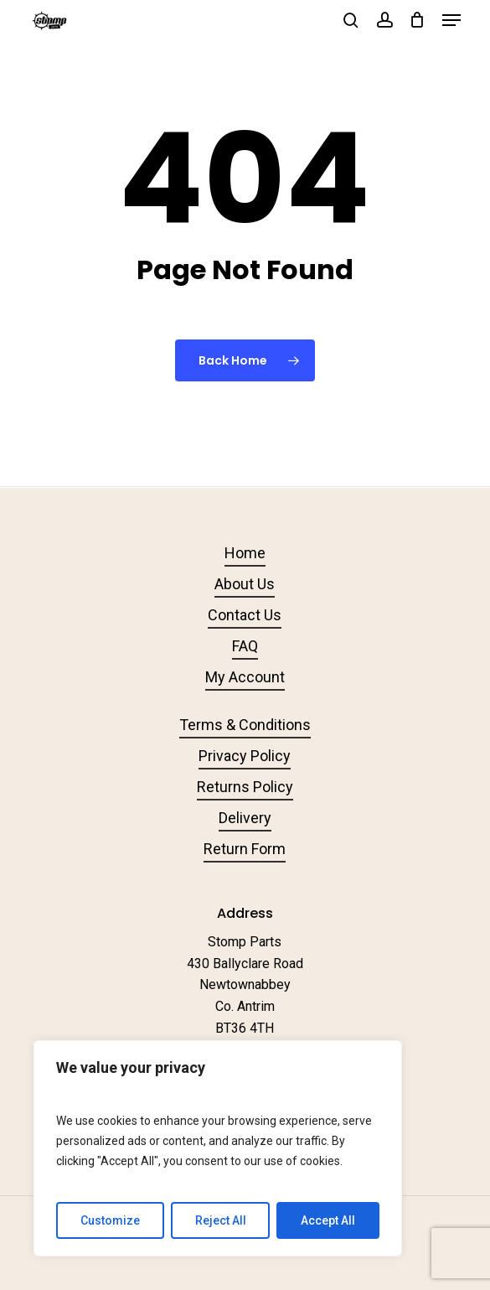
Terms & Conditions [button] (245, 724)
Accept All (328, 1220)
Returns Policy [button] (245, 786)
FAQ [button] (245, 646)
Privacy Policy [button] (245, 755)
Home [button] (245, 553)
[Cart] (417, 20)
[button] (451, 20)
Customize (110, 1220)
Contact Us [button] (244, 615)
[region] (218, 1148)
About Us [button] (244, 584)
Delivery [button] (245, 817)
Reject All (220, 1220)
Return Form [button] (245, 848)
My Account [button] (245, 677)
